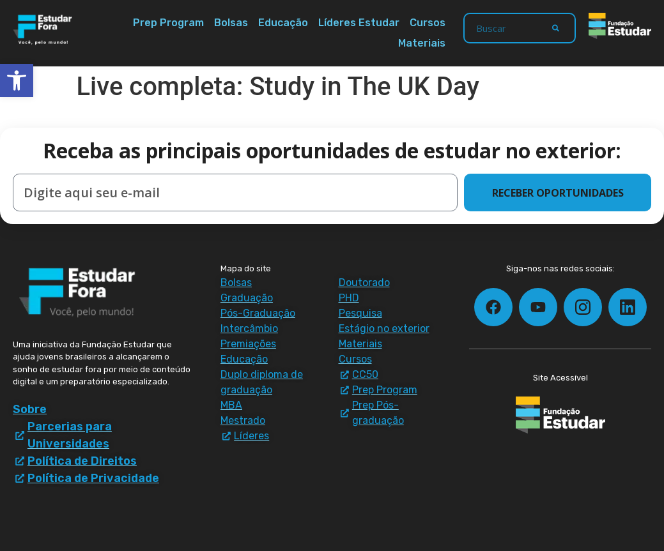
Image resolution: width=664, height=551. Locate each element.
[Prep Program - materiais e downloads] (391, 390)
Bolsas (231, 23)
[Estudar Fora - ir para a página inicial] (44, 30)
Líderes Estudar (358, 23)
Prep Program (168, 23)
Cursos (427, 23)
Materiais (421, 43)
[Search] (555, 28)
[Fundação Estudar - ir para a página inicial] (620, 26)
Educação (283, 23)
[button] (16, 80)
